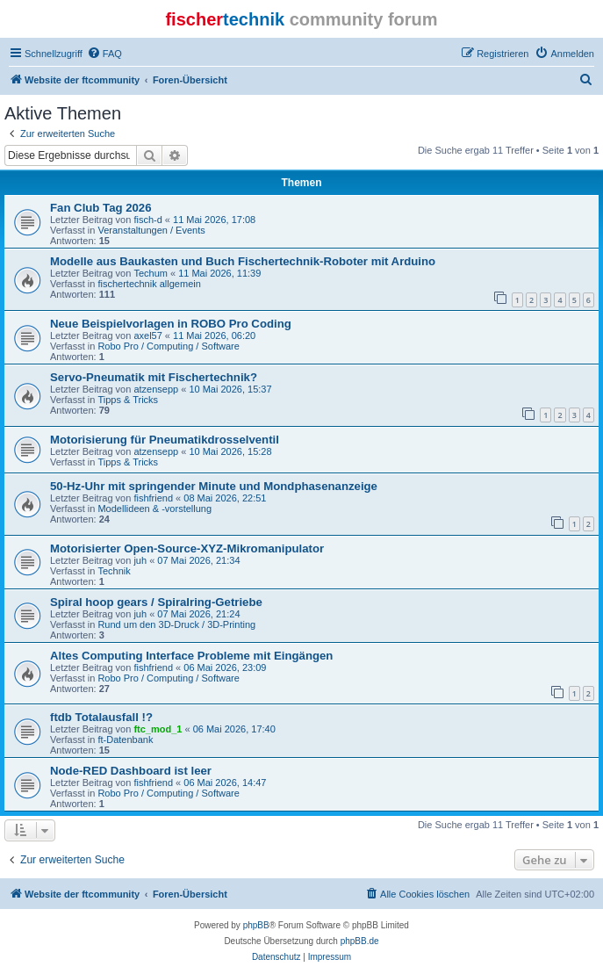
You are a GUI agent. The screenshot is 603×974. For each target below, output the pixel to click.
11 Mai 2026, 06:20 (214, 335)
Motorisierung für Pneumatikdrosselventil (164, 439)
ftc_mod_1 (157, 729)
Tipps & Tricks (127, 399)
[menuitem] (104, 53)
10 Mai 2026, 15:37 (230, 389)
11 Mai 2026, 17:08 (214, 219)
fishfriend (153, 498)
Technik (113, 571)
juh (140, 560)
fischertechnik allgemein (148, 283)
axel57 (147, 335)
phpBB (256, 925)
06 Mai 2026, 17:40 (234, 729)
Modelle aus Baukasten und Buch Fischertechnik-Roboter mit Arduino (242, 261)
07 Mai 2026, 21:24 (198, 614)
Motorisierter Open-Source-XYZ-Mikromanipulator (187, 548)
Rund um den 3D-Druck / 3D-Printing (176, 624)
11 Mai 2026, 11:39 (219, 273)
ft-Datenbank (125, 739)
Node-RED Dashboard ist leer (131, 770)
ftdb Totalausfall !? (101, 717)
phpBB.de (360, 941)
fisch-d (147, 219)
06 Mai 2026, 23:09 (224, 667)
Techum (150, 273)
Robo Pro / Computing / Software (168, 346)
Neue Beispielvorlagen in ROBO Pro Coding (170, 323)
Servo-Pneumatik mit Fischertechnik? (153, 377)
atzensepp (155, 389)
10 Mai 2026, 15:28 (230, 451)
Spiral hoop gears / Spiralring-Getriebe (156, 602)
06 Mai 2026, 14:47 (224, 782)
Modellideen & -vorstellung (154, 508)
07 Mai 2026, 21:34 (198, 560)
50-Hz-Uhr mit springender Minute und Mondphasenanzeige (213, 486)
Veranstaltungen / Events (151, 230)
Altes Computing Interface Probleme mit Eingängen (191, 655)
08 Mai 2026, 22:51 (224, 498)
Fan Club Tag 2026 (101, 207)
